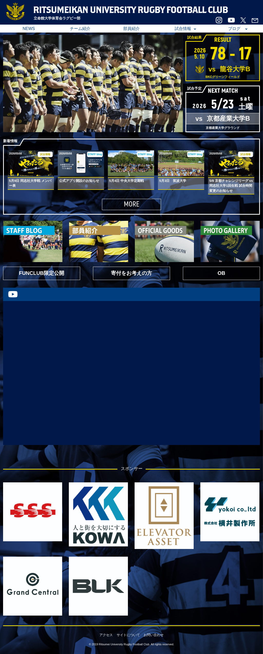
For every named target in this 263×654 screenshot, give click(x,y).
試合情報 (183, 28)
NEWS (29, 28)
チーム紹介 (80, 28)
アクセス (106, 635)
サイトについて (128, 635)
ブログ (234, 28)
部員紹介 (131, 28)
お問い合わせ (154, 635)
